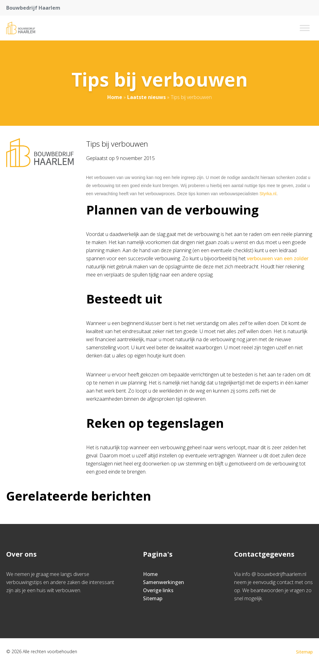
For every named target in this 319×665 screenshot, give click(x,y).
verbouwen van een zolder (277, 258)
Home (114, 97)
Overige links (158, 590)
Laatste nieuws (146, 97)
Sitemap (152, 598)
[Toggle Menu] (305, 28)
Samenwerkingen (163, 582)
